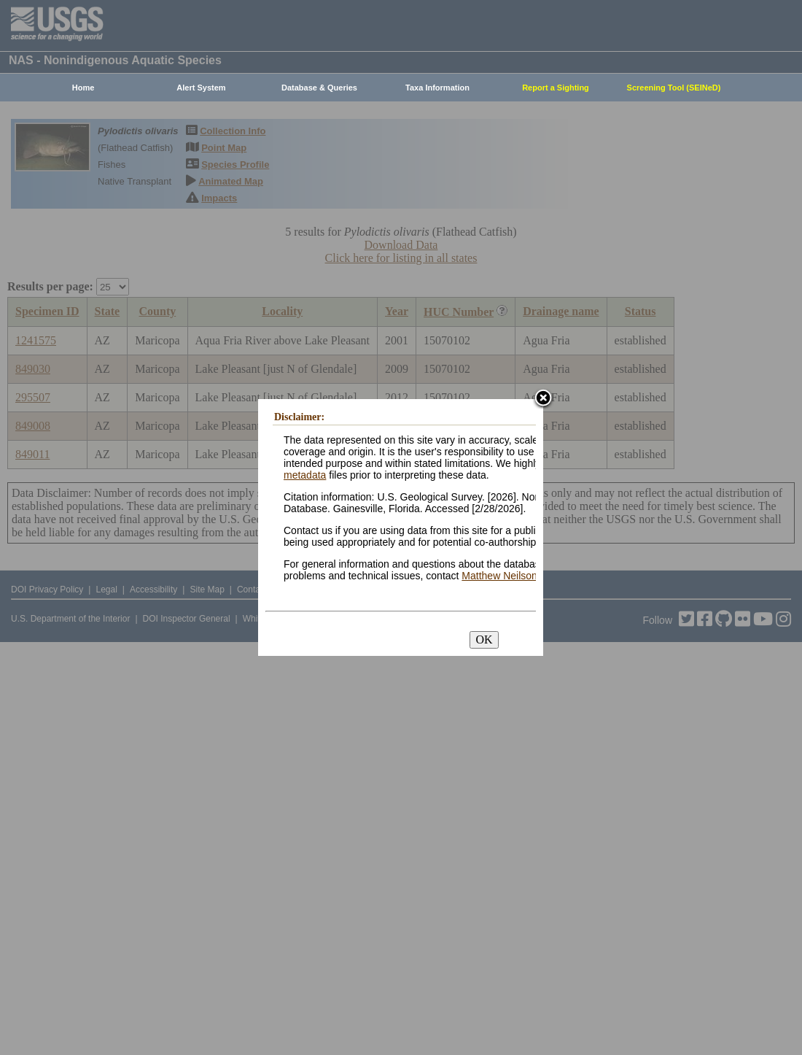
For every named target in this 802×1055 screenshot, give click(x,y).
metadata (305, 475)
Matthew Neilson (499, 575)
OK (483, 639)
